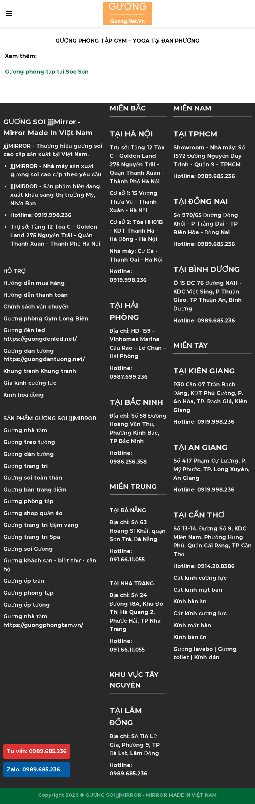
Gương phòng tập (28, 593)
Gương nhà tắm (25, 430)
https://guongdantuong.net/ (44, 359)
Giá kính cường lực (29, 383)
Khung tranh (58, 371)
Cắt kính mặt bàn (197, 590)
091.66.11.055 (127, 559)
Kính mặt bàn (192, 625)
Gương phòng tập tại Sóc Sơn (47, 72)
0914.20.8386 (216, 566)
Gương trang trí (25, 466)
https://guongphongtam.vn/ (43, 625)
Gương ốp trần (23, 581)
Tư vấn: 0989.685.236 (37, 751)
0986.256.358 (128, 462)
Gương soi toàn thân (32, 478)
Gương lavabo (193, 649)
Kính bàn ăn (190, 601)
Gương (43, 549)
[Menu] (9, 13)
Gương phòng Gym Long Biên (45, 318)
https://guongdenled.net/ (40, 339)
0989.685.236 (128, 773)
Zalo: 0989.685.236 (33, 769)
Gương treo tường (29, 442)
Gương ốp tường (26, 605)
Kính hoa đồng (23, 395)
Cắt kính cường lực (200, 578)
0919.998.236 (52, 215)
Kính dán (206, 657)
